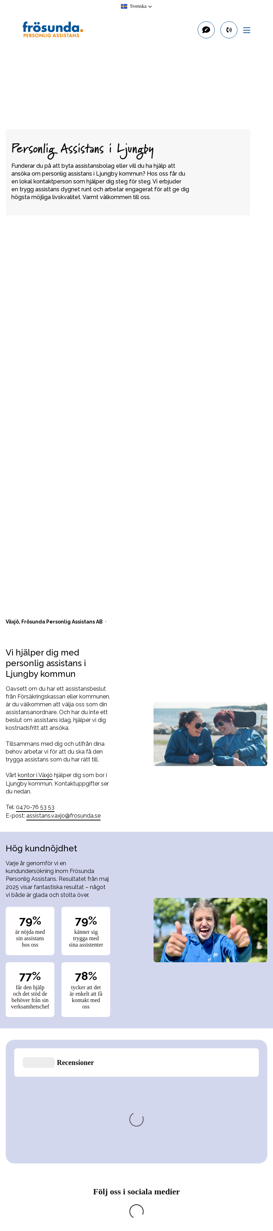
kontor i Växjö (35, 775)
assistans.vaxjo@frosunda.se (63, 815)
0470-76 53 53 (35, 807)
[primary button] (228, 29)
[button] (136, 6)
